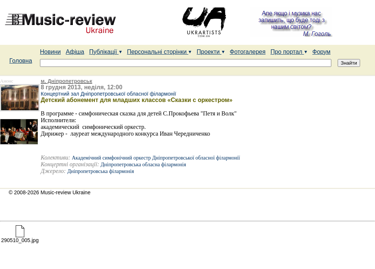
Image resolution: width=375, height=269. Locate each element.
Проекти (211, 52)
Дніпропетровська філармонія (100, 171)
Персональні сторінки (159, 52)
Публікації (105, 52)
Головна (20, 61)
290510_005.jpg (19, 237)
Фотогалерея (248, 52)
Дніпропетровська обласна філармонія (143, 164)
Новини (50, 52)
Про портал (288, 52)
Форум (321, 52)
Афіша (75, 52)
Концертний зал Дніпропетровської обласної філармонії (108, 94)
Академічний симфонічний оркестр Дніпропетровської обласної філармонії (156, 158)
